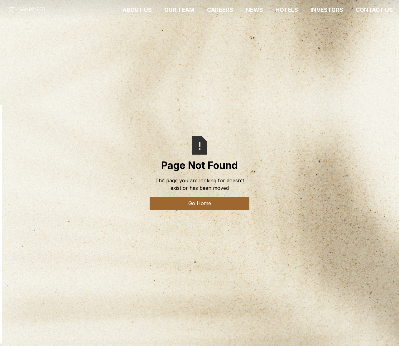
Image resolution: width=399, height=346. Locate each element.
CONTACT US (374, 10)
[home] (26, 10)
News (254, 10)
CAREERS (220, 10)
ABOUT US (137, 10)
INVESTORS (326, 10)
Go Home (199, 203)
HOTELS (287, 10)
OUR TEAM (179, 10)
